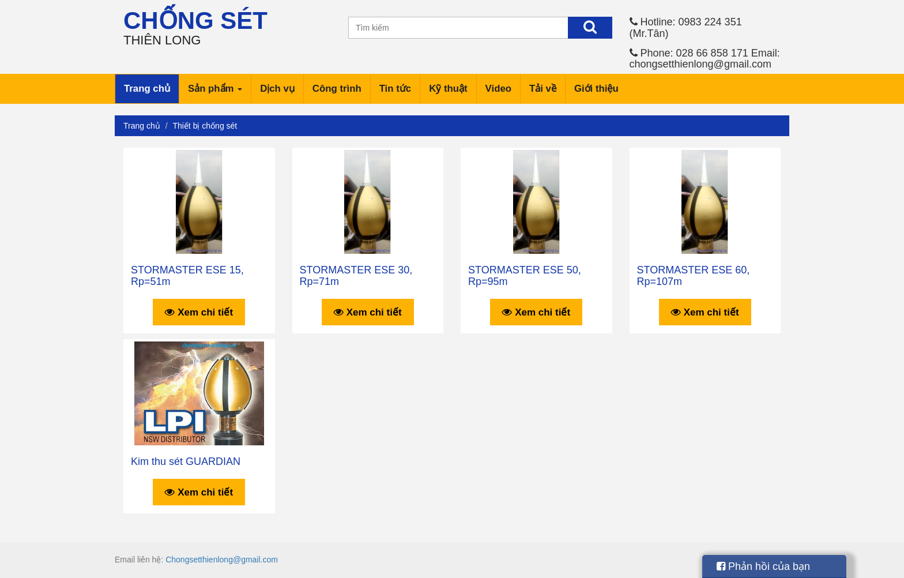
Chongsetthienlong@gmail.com (221, 559)
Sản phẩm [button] (215, 88)
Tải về (542, 88)
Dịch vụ (277, 88)
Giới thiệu (596, 88)
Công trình (336, 88)
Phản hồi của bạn (763, 566)
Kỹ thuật (448, 88)
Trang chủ (147, 88)
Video (498, 88)
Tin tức (395, 88)
